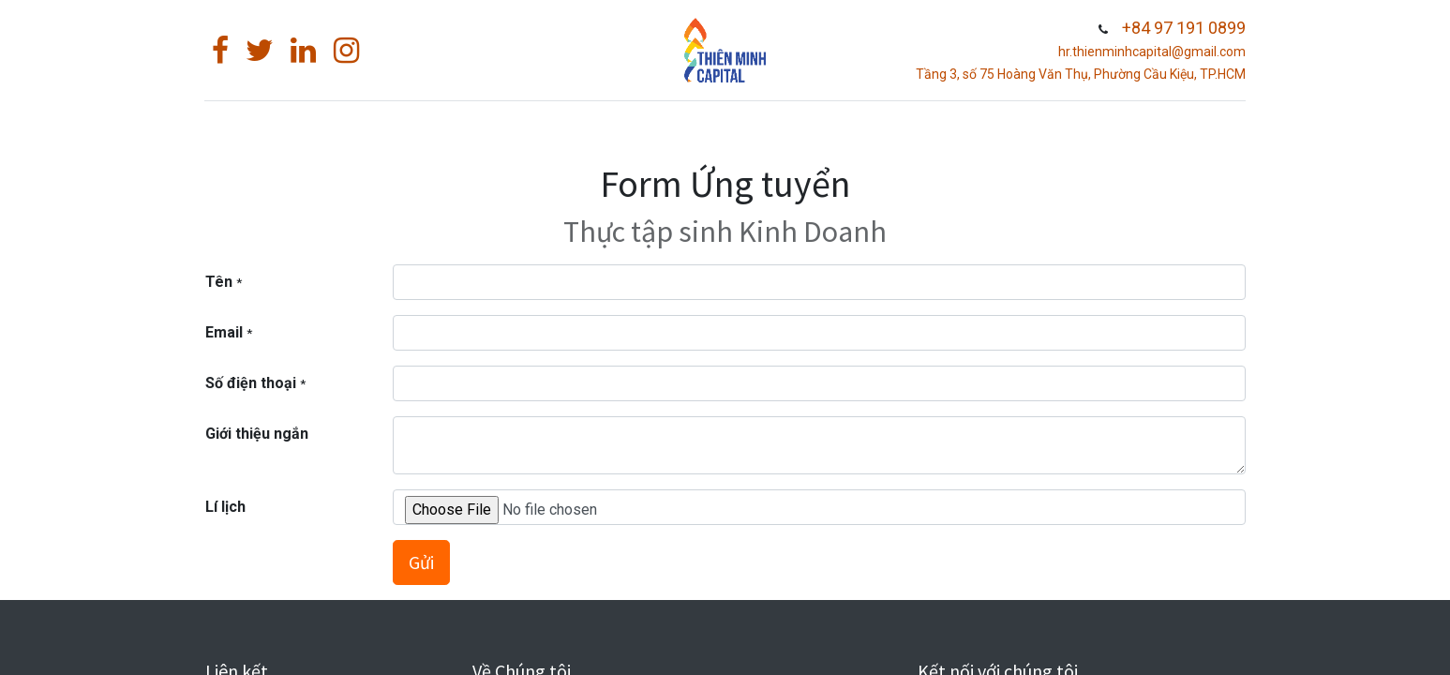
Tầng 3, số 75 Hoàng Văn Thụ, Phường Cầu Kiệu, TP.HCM (1080, 74)
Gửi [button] (421, 562)
